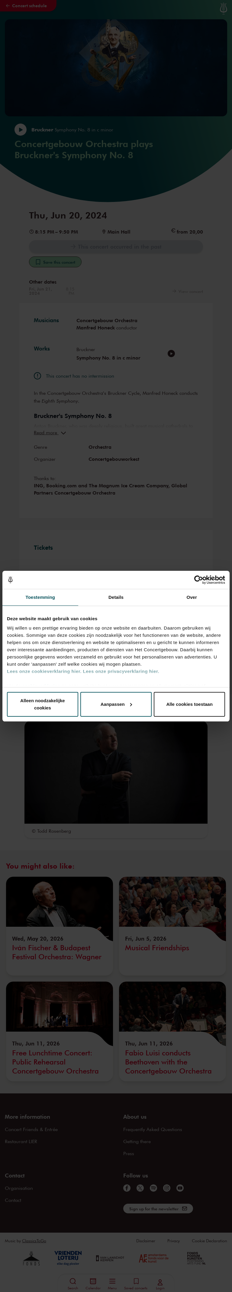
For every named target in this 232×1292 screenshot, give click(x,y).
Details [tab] (116, 597)
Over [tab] (191, 597)
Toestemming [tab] (40, 597)
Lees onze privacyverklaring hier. (121, 671)
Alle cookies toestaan (189, 704)
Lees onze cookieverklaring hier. (44, 671)
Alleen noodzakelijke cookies (42, 704)
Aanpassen (116, 704)
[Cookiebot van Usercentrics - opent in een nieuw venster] (198, 579)
